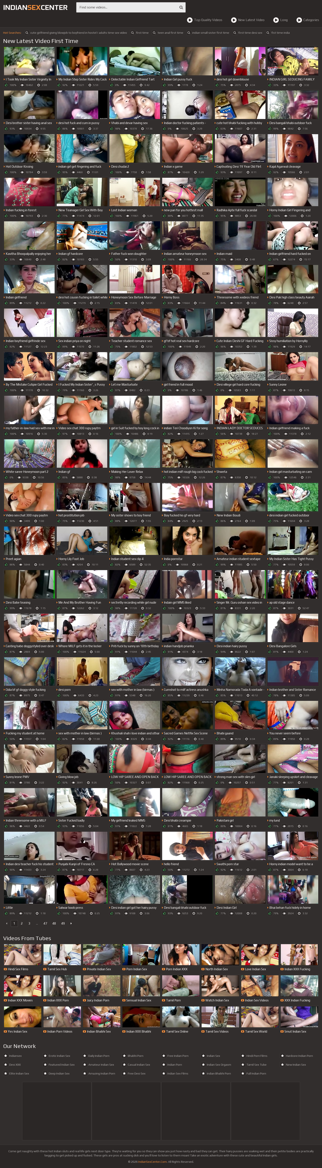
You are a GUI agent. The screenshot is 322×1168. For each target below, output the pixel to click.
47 (45, 923)
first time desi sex (247, 32)
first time (139, 32)
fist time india (277, 32)
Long (280, 20)
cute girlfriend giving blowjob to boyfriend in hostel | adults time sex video (75, 32)
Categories (307, 20)
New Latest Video (247, 20)
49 (63, 923)
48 (54, 923)
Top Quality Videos (204, 20)
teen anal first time (167, 32)
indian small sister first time (207, 32)
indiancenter (35, 7)
